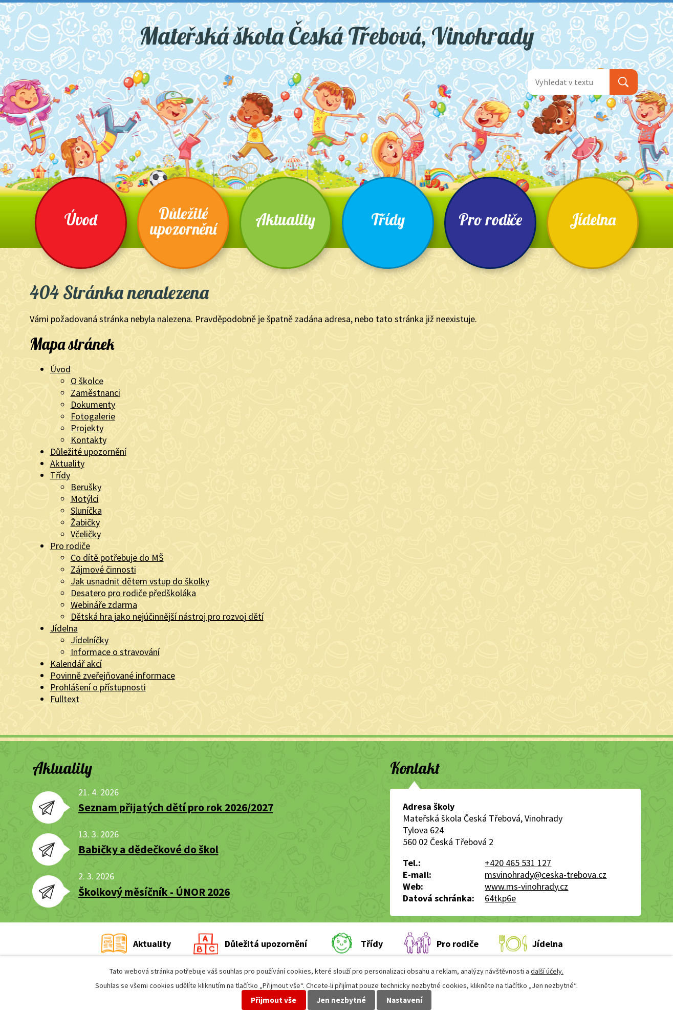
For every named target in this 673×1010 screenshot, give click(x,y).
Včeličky (86, 534)
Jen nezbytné (341, 1000)
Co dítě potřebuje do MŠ (117, 557)
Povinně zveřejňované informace (112, 675)
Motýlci (85, 498)
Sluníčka (86, 510)
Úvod (80, 219)
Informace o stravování (115, 652)
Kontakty (88, 440)
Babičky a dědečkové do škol (148, 849)
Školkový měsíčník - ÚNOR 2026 (154, 892)
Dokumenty (93, 404)
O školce (87, 381)
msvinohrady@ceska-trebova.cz (545, 874)
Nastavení (404, 1000)
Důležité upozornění (183, 221)
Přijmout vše (273, 1000)
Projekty (87, 428)
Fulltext (64, 699)
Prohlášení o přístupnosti (98, 687)
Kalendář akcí (76, 663)
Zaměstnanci (95, 392)
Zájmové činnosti (103, 569)
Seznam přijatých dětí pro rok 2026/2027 (175, 807)
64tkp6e (500, 898)
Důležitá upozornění (266, 944)
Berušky (86, 487)
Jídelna (593, 219)
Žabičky (85, 522)
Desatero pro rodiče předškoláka (133, 593)
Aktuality (285, 219)
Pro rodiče (490, 219)
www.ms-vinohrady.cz (526, 886)
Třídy (388, 219)
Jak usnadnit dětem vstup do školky (140, 581)
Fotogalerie (93, 416)
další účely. (547, 971)
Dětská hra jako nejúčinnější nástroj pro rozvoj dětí (167, 616)
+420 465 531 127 (518, 863)
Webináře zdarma (104, 605)
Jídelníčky (89, 640)
